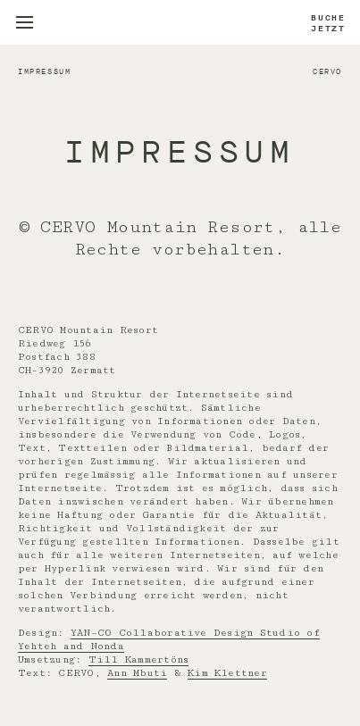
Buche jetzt (328, 23)
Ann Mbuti (137, 673)
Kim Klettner (227, 673)
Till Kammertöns (138, 659)
